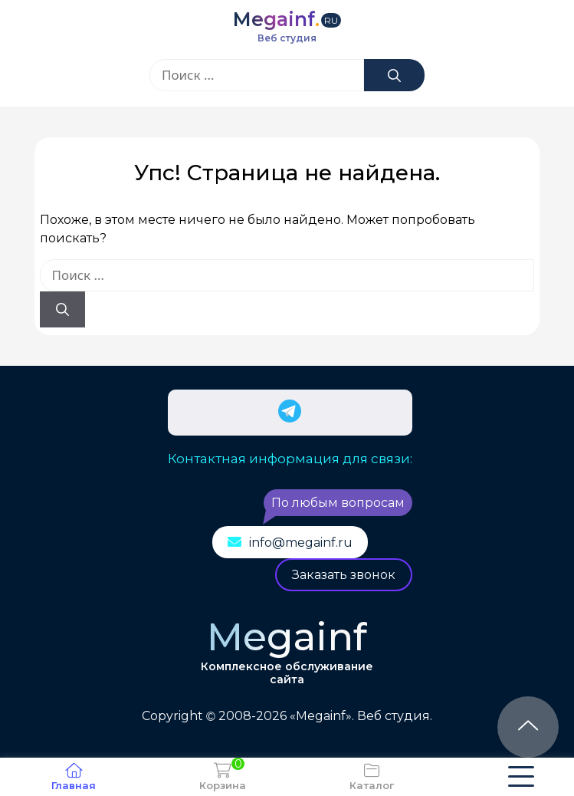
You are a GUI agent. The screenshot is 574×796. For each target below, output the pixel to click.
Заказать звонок (343, 574)
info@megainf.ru (301, 542)
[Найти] (394, 75)
